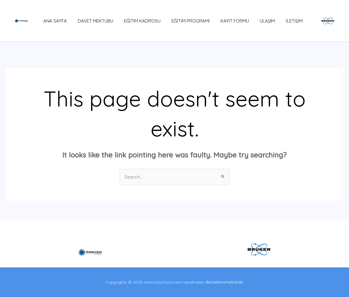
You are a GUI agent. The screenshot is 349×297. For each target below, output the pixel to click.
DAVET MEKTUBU (96, 21)
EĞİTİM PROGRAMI (188, 21)
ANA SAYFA (58, 21)
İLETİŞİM (285, 21)
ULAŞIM (260, 21)
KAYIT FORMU (229, 21)
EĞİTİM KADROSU (141, 21)
